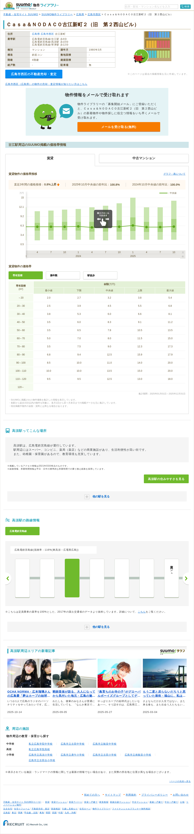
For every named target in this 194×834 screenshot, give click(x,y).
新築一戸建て (156, 802)
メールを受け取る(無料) (118, 127)
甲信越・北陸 (31, 812)
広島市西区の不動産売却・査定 (34, 74)
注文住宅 (7, 809)
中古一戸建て (171, 802)
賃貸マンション (59, 802)
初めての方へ (92, 794)
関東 (20, 812)
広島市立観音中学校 (105, 743)
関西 (48, 812)
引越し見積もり (70, 809)
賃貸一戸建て (91, 802)
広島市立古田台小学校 (42, 760)
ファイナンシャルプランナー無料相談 (131, 809)
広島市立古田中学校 (73, 743)
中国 (60, 812)
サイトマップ (113, 794)
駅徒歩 (91, 275)
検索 (187, 6)
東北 (14, 812)
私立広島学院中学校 (41, 743)
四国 (54, 812)
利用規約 (131, 794)
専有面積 (17, 275)
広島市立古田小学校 (105, 754)
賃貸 (47, 802)
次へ (186, 578)
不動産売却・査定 (41, 809)
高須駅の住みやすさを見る (166, 479)
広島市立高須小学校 (41, 754)
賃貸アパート (75, 802)
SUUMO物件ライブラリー (57, 14)
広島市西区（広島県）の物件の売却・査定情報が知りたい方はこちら (46, 84)
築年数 (53, 275)
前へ (8, 578)
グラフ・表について (174, 173)
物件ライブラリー (101, 809)
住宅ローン (85, 809)
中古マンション (140, 802)
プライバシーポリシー (154, 794)
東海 (42, 812)
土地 (182, 802)
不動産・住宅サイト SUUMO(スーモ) (22, 802)
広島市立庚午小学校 (73, 754)
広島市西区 (94, 14)
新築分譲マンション (120, 802)
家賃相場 (103, 802)
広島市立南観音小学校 (138, 754)
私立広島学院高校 (39, 749)
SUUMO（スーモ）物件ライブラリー (31, 6)
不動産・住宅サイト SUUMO (20, 14)
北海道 (6, 812)
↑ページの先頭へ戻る (180, 781)
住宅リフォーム (22, 809)
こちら (142, 611)
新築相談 (55, 809)
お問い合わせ (181, 794)
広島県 (80, 14)
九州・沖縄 (70, 812)
